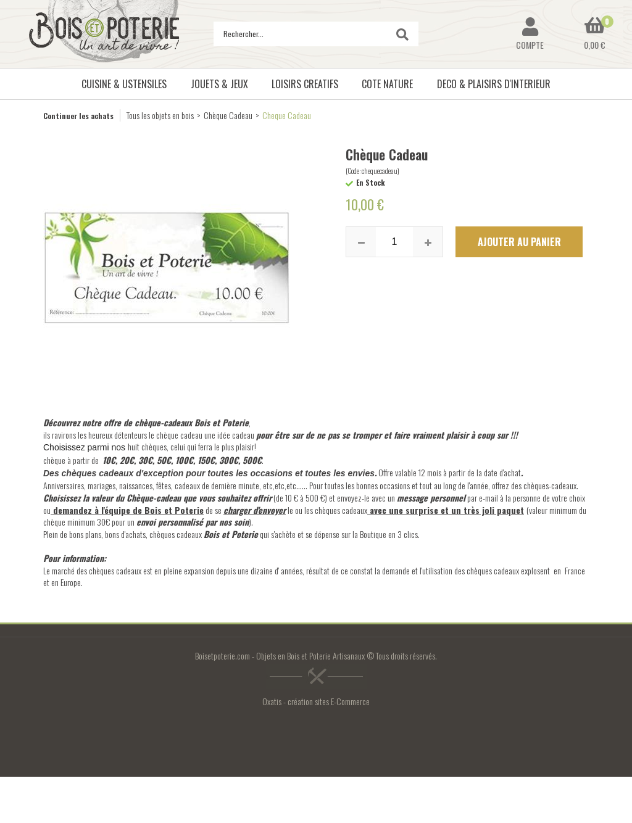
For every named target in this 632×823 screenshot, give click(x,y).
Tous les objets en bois (160, 115)
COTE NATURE (387, 84)
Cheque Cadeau (286, 115)
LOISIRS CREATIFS (305, 84)
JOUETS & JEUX (219, 84)
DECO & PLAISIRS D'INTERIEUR (494, 84)
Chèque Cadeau (228, 115)
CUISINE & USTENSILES (124, 84)
